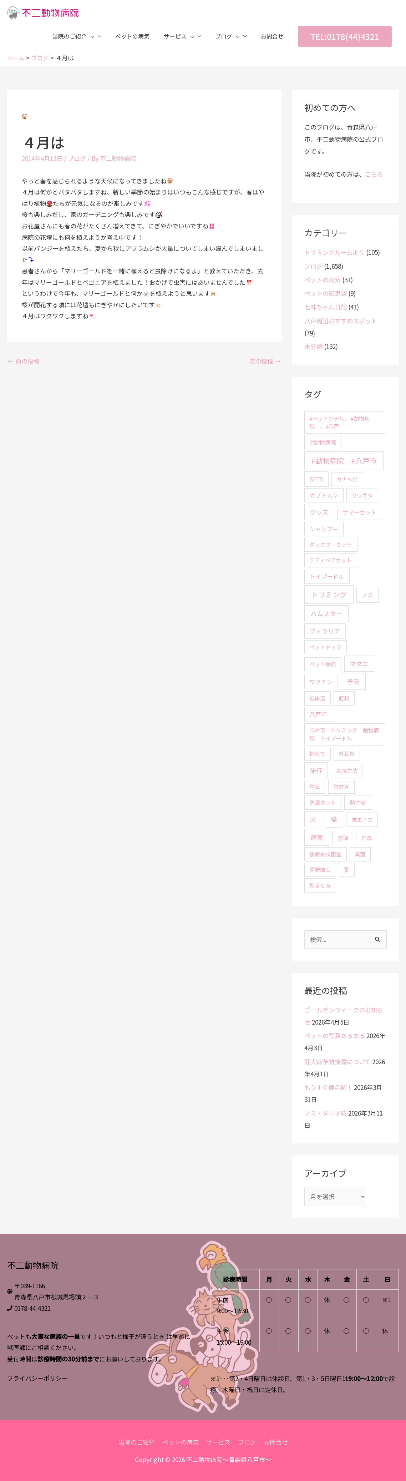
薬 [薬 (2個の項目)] (346, 869)
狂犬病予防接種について (337, 1061)
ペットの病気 (322, 279)
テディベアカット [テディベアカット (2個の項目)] (330, 559)
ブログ (77, 158)
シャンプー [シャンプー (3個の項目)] (324, 528)
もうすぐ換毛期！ (328, 1086)
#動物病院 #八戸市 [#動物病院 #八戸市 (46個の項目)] (344, 460)
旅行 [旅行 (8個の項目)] (316, 769)
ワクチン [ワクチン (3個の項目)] (321, 682)
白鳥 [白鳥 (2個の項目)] (366, 837)
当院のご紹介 (136, 1441)
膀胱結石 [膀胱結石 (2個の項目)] (320, 869)
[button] (345, 38)
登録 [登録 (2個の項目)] (343, 837)
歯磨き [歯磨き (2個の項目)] (341, 786)
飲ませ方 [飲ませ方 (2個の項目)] (320, 885)
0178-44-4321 (32, 1307)
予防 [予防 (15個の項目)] (353, 681)
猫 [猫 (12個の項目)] (334, 818)
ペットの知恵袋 (325, 293)
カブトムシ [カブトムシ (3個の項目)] (324, 495)
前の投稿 (24, 360)
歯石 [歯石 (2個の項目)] (314, 786)
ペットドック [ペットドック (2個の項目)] (325, 647)
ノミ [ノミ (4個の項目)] (367, 595)
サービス (218, 1441)
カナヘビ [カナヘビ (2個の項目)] (347, 479)
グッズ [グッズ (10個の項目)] (319, 511)
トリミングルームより (334, 252)
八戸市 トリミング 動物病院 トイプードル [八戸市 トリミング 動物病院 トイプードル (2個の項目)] (344, 734)
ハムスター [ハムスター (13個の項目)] (326, 613)
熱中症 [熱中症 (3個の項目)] (358, 802)
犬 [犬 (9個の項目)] (313, 818)
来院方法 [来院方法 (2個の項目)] (346, 770)
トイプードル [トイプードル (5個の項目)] (327, 576)
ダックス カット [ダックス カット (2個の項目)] (330, 544)
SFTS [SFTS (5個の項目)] (316, 479)
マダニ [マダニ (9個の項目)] (359, 663)
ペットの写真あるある (334, 1035)
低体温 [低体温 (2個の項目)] (317, 698)
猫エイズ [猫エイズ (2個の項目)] (362, 819)
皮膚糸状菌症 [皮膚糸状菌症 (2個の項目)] (325, 854)
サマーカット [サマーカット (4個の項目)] (359, 512)
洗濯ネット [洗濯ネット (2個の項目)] (322, 802)
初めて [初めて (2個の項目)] (317, 753)
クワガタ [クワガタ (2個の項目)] (362, 495)
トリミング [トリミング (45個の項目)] (329, 594)
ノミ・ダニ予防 (325, 1112)
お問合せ (276, 1441)
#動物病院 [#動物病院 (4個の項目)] (323, 442)
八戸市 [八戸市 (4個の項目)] (318, 714)
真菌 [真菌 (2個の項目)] (360, 854)
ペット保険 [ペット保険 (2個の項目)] (322, 664)
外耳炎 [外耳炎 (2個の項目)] (347, 753)
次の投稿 (265, 360)
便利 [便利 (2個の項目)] (344, 698)
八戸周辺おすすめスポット (340, 320)
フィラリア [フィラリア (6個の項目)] (325, 630)
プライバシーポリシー (37, 1377)
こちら (374, 174)
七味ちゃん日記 (325, 306)
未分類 (313, 346)
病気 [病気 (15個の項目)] (316, 837)
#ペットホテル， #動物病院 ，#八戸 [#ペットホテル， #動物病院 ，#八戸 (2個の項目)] (339, 422)
